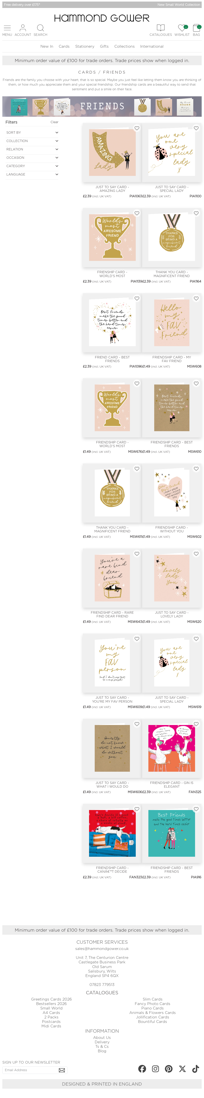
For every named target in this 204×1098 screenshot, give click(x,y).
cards (88, 72)
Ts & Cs (102, 1046)
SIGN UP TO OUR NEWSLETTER (31, 1062)
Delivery (102, 1042)
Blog (102, 1051)
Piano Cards (152, 1008)
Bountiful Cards (152, 1021)
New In (46, 46)
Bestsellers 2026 (51, 1003)
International (152, 46)
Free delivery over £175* (22, 5)
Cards (64, 46)
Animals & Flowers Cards (152, 1012)
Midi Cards (51, 1026)
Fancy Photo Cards (152, 1003)
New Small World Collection (179, 5)
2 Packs (51, 1017)
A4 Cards (51, 1012)
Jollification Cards (152, 1017)
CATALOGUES (102, 992)
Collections (124, 46)
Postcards (51, 1021)
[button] (7, 30)
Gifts (104, 46)
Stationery (84, 46)
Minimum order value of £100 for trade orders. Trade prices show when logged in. (102, 60)
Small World (51, 1008)
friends (114, 72)
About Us (102, 1037)
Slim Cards (153, 999)
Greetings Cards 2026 (51, 999)
